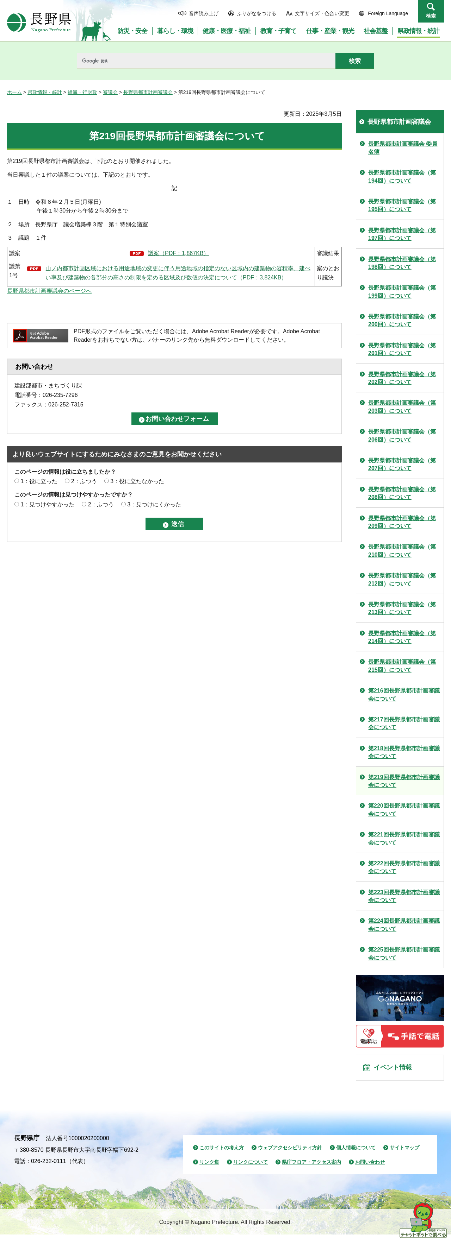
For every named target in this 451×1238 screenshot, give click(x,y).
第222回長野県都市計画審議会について (404, 867)
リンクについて (250, 1166)
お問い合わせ (370, 1166)
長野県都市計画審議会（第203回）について (402, 406)
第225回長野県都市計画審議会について (404, 953)
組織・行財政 (82, 92)
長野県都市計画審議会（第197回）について (402, 234)
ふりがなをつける (256, 13)
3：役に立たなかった (137, 481)
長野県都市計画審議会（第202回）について (402, 378)
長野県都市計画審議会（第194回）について (402, 176)
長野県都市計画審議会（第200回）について (402, 320)
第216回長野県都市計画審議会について (404, 694)
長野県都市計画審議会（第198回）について (402, 263)
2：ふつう (84, 481)
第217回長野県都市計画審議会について (404, 723)
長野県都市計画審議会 (148, 92)
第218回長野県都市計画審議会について (404, 752)
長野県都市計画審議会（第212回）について (402, 579)
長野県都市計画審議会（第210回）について (402, 550)
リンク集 (209, 1166)
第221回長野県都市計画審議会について (404, 838)
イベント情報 (395, 1069)
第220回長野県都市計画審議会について (404, 809)
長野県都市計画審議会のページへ (49, 291)
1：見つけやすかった (47, 504)
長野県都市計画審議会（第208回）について (402, 493)
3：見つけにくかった (154, 504)
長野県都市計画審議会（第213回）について (402, 608)
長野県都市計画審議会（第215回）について (402, 665)
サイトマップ (404, 1151)
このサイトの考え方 (221, 1151)
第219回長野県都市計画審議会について (404, 781)
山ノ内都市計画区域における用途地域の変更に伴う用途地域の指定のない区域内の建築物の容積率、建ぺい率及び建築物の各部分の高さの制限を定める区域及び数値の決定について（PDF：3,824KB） (177, 272)
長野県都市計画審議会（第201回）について (402, 349)
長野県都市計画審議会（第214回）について (402, 637)
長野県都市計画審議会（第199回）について (402, 291)
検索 (431, 16)
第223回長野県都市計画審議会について (404, 896)
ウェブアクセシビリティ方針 (290, 1151)
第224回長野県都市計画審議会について (404, 924)
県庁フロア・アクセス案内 (311, 1166)
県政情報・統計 (44, 92)
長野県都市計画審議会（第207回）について (402, 464)
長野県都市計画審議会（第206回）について (402, 435)
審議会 (110, 92)
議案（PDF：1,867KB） (178, 253)
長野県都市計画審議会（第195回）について (402, 205)
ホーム (14, 92)
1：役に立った (38, 481)
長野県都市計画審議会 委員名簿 (402, 147)
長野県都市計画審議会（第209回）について (402, 522)
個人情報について (356, 1151)
